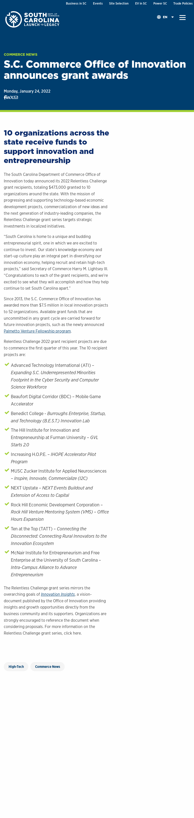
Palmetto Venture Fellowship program (37, 331)
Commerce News (20, 54)
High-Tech (16, 667)
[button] (182, 17)
